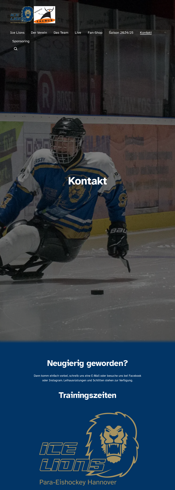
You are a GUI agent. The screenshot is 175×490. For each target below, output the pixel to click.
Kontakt (146, 32)
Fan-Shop (95, 32)
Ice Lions (17, 32)
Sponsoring (20, 41)
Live (78, 32)
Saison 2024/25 (121, 32)
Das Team (61, 32)
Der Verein (39, 32)
